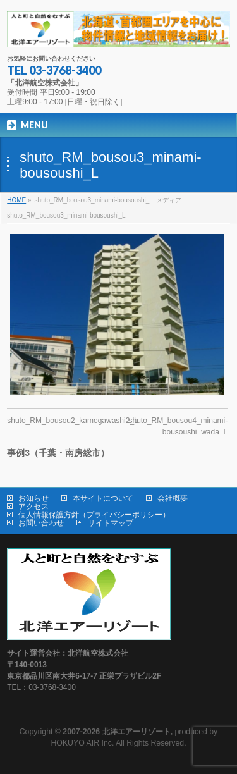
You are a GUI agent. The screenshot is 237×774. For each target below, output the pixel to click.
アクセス (33, 506)
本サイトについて (103, 498)
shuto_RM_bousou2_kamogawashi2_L (72, 420)
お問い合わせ (41, 523)
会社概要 (172, 498)
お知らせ (33, 498)
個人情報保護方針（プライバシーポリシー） (94, 514)
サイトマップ (110, 523)
